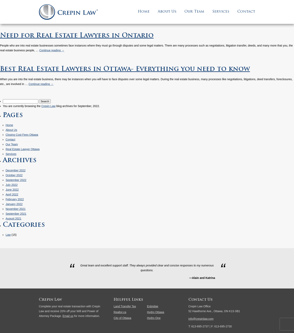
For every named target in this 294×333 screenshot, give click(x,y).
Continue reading (51, 50)
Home (144, 12)
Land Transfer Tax (125, 306)
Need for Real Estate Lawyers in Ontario (77, 36)
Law (8, 234)
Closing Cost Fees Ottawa (22, 134)
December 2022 (16, 170)
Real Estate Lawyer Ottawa (23, 149)
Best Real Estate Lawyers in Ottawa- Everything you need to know (125, 69)
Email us (67, 316)
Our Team (194, 12)
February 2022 (15, 199)
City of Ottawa (122, 318)
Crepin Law (48, 106)
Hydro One (154, 318)
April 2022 (12, 194)
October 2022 (14, 175)
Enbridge (152, 306)
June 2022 (12, 189)
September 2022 (16, 180)
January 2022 (14, 204)
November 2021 (16, 209)
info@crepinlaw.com (201, 318)
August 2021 (13, 218)
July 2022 (12, 184)
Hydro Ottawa (155, 312)
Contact (246, 12)
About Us (167, 12)
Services (220, 12)
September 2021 (16, 213)
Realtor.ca (120, 312)
